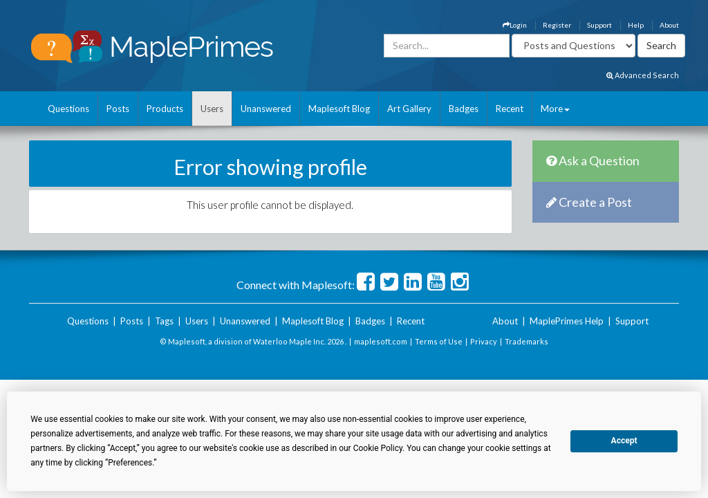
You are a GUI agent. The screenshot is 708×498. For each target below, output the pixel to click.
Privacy (483, 341)
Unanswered (266, 108)
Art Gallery (409, 108)
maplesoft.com (380, 341)
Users (212, 108)
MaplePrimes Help (567, 320)
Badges (463, 108)
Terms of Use (439, 341)
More (555, 108)
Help (636, 25)
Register (557, 25)
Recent (509, 108)
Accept (624, 440)
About (669, 25)
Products (165, 108)
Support (599, 25)
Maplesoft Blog (339, 108)
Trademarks (526, 341)
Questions (68, 108)
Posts (117, 108)
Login (515, 25)
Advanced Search (642, 75)
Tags (164, 320)
